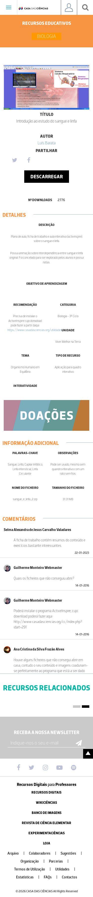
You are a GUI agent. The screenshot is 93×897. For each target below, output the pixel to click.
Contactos (69, 877)
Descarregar (46, 177)
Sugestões (73, 853)
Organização (34, 861)
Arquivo (17, 853)
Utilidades (67, 869)
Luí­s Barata (47, 142)
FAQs (52, 877)
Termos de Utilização (34, 869)
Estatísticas (29, 877)
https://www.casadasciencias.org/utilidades (34, 330)
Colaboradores (44, 853)
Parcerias (60, 861)
